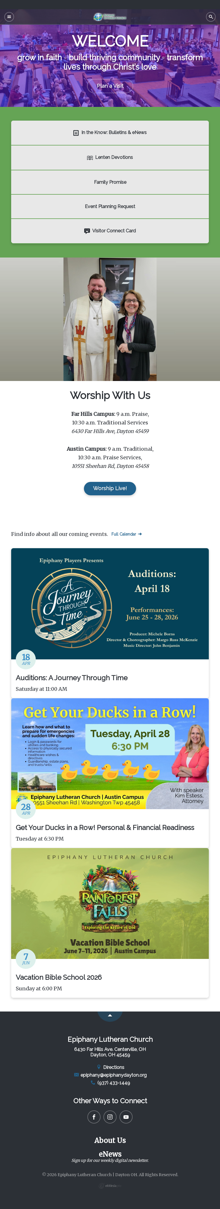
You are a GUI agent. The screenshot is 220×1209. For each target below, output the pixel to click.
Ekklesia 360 (110, 1186)
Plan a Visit (110, 86)
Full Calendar (126, 534)
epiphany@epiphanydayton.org (110, 1075)
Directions (110, 1067)
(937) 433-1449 (110, 1083)
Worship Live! (110, 488)
